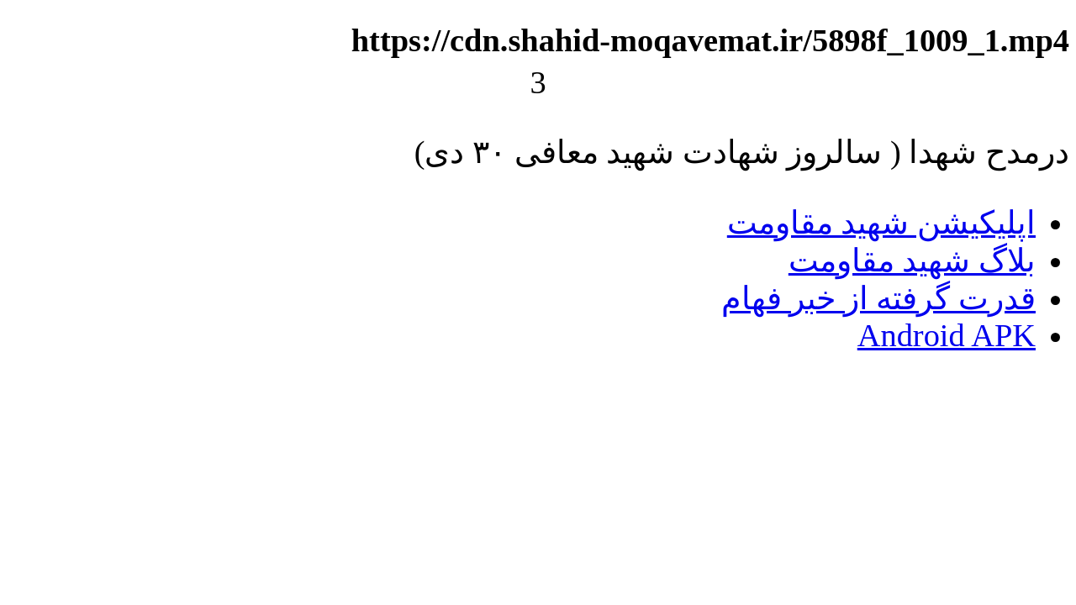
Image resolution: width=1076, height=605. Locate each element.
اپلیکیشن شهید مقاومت (881, 222)
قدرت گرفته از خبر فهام (878, 298)
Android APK (946, 335)
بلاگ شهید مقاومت (912, 260)
